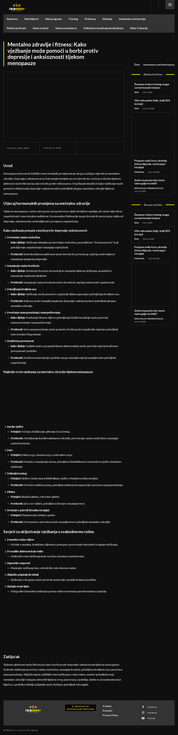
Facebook (152, 707)
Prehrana (139, 171)
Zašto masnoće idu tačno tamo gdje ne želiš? (152, 181)
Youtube (151, 718)
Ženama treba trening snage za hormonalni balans (152, 86)
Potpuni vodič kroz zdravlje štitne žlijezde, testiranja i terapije (150, 163)
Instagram (152, 712)
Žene (137, 64)
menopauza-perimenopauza (159, 64)
